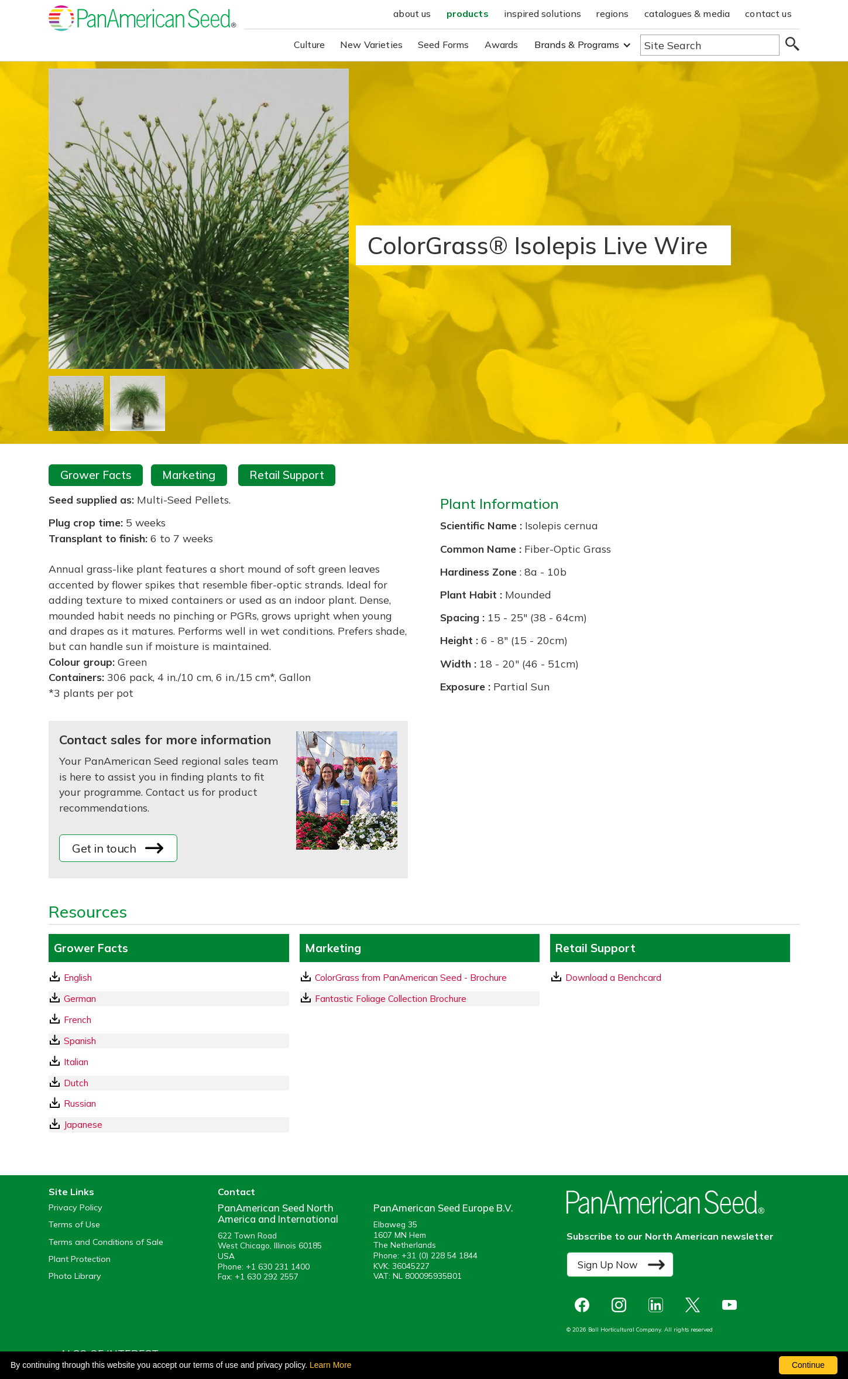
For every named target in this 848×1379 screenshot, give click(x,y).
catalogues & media (687, 13)
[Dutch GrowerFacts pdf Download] (169, 1083)
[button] (582, 45)
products (468, 13)
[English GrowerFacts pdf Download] (169, 977)
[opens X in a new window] (695, 1305)
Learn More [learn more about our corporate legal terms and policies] (331, 1365)
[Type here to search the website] (710, 45)
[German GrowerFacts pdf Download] (169, 998)
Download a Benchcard (606, 977)
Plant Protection (80, 1259)
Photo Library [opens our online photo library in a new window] (75, 1276)
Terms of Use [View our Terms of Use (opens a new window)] (74, 1225)
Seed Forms (443, 44)
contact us (768, 13)
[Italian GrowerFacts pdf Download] (169, 1062)
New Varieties (371, 44)
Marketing (188, 475)
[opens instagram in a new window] (621, 1305)
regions (612, 13)
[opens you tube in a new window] (732, 1305)
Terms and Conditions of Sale (106, 1242)
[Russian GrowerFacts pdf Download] (169, 1103)
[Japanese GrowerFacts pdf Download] (169, 1124)
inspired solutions (543, 13)
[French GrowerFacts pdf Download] (169, 1019)
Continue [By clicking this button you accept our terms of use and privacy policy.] (808, 1365)
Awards (502, 44)
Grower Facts (96, 475)
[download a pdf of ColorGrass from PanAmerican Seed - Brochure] (420, 977)
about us (412, 13)
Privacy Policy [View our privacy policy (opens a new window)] (75, 1208)
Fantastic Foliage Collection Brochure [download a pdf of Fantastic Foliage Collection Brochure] (383, 998)
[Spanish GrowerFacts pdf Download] (169, 1041)
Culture (309, 44)
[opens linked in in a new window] (658, 1305)
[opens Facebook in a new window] (585, 1305)
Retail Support (286, 475)
